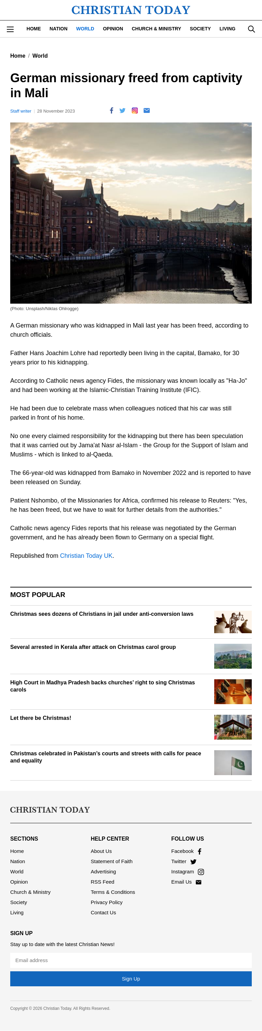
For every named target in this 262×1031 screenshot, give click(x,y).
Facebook (186, 851)
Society (200, 28)
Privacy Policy (106, 902)
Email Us (186, 882)
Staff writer (20, 111)
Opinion (113, 28)
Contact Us (103, 912)
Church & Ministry (156, 28)
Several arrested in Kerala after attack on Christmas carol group (93, 647)
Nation (58, 28)
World (85, 28)
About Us (101, 851)
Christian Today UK (86, 555)
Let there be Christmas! (40, 718)
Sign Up (131, 979)
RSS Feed (102, 882)
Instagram (187, 871)
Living (228, 28)
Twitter (183, 861)
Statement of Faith (112, 861)
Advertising (103, 871)
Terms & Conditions (113, 892)
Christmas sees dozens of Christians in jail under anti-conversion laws (101, 614)
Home (34, 28)
